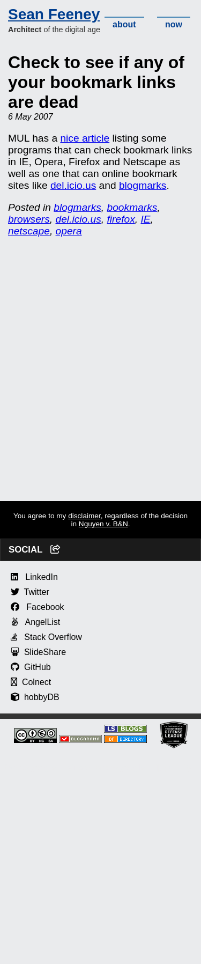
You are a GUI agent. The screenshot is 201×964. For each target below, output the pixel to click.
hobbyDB (35, 697)
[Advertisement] (100, 400)
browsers (29, 219)
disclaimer (84, 516)
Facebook (37, 607)
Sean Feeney (54, 14)
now (173, 24)
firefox (121, 219)
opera (69, 231)
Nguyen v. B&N (103, 524)
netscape (29, 231)
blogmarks (143, 185)
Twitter (30, 592)
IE (145, 219)
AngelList (35, 622)
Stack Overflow (46, 637)
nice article (84, 138)
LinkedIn (34, 577)
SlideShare (38, 652)
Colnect (31, 682)
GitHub (31, 667)
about (124, 24)
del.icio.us (73, 185)
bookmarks (132, 207)
